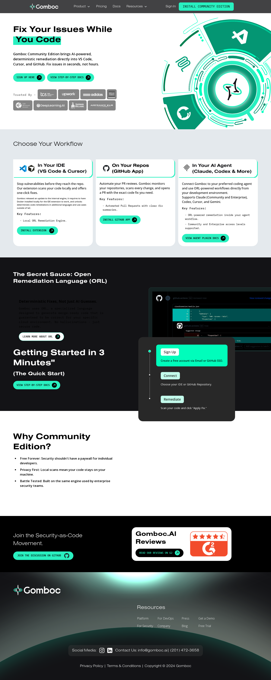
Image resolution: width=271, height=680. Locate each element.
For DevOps (166, 618)
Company (164, 625)
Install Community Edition (206, 6)
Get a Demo (206, 618)
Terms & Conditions (124, 666)
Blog (185, 625)
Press (185, 618)
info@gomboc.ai (152, 650)
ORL (34, 220)
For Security (145, 625)
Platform (142, 618)
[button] (82, 7)
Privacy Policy (92, 666)
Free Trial (204, 625)
